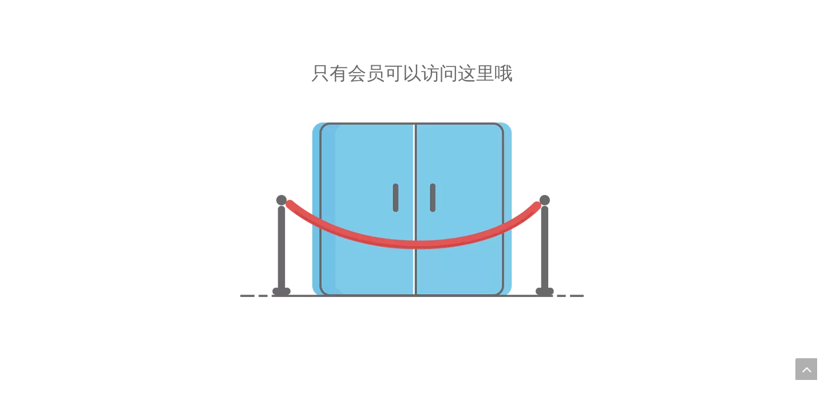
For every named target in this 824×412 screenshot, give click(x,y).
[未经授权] (412, 209)
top (806, 369)
